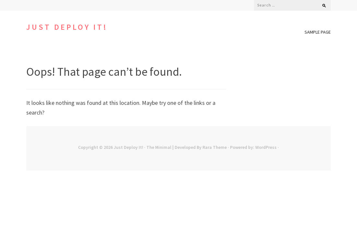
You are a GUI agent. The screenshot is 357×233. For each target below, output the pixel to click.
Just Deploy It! (67, 27)
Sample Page (318, 32)
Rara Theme (214, 147)
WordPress (266, 147)
